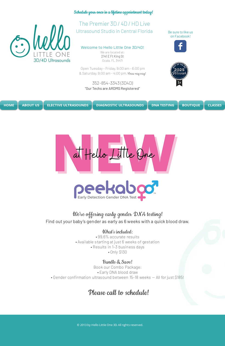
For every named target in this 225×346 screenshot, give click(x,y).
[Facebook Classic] (180, 46)
